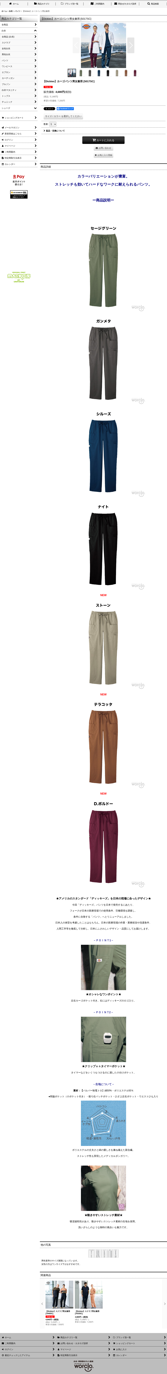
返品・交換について (54, 131)
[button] (153, 4)
